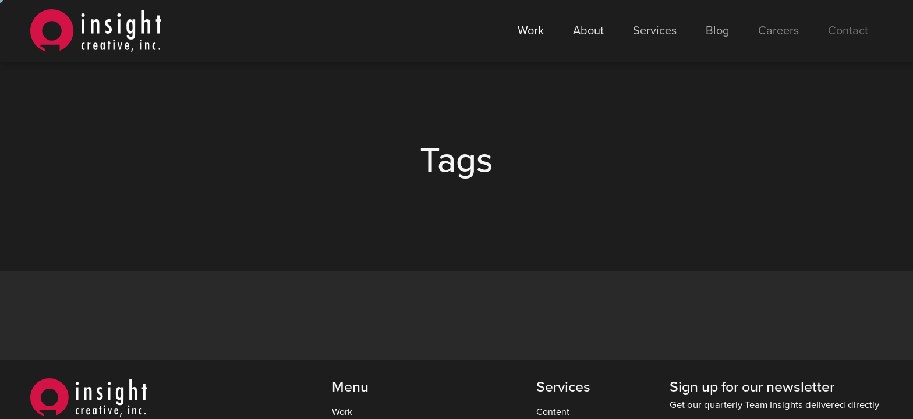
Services (655, 31)
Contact (848, 31)
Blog (717, 31)
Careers (778, 31)
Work (531, 31)
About (588, 31)
